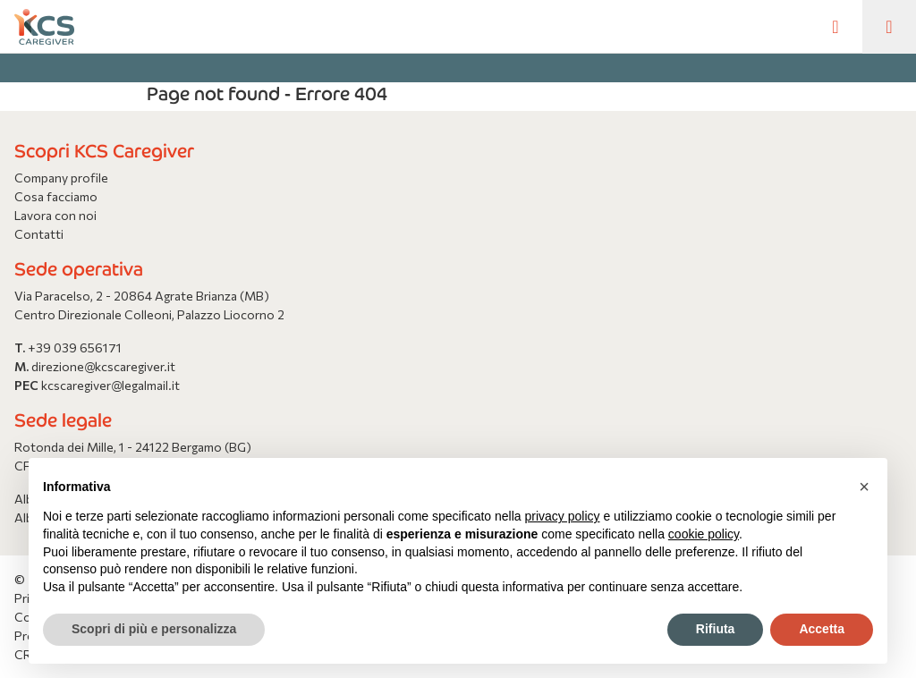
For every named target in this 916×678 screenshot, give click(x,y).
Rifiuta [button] (715, 629)
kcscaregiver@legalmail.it (110, 385)
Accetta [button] (821, 629)
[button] (864, 486)
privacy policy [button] (562, 516)
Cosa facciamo (56, 196)
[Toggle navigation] (889, 27)
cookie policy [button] (703, 534)
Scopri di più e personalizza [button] (154, 629)
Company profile (61, 177)
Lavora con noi (55, 215)
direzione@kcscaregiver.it (103, 366)
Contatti (39, 234)
